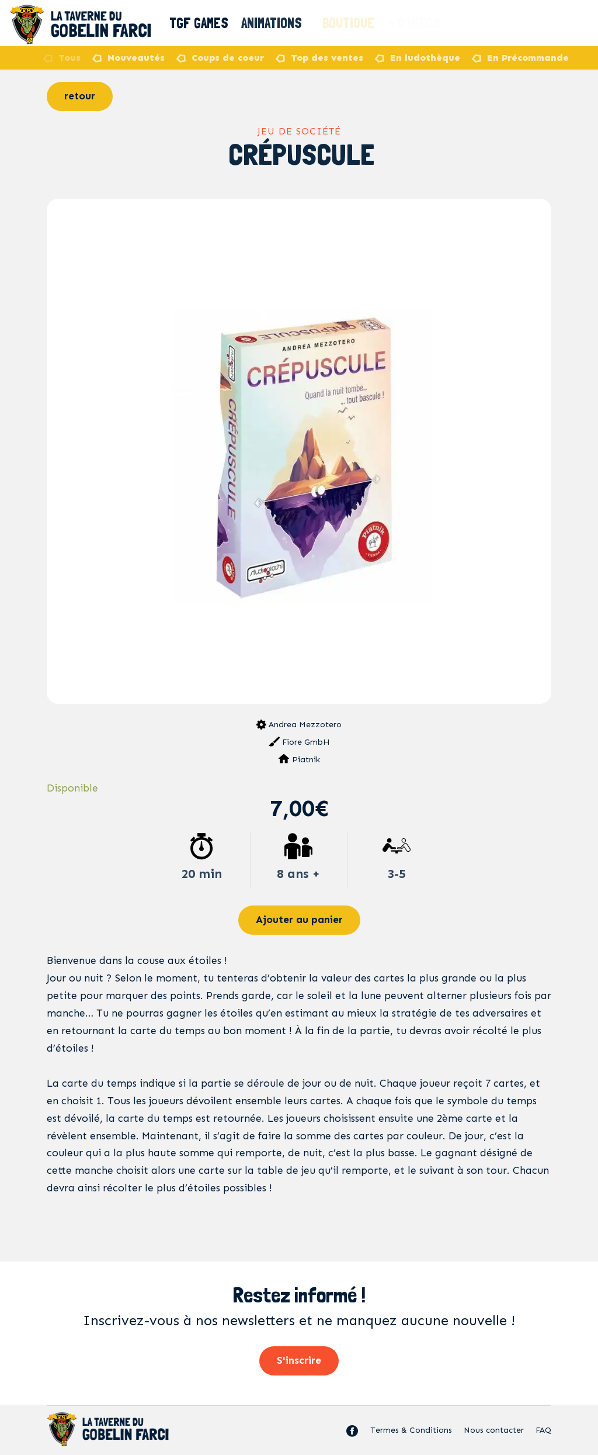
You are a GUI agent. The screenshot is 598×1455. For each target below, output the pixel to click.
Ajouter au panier (299, 919)
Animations (277, 23)
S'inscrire (299, 1360)
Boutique (350, 23)
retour (79, 95)
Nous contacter (494, 1430)
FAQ (543, 1430)
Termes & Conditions (411, 1430)
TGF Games (199, 23)
